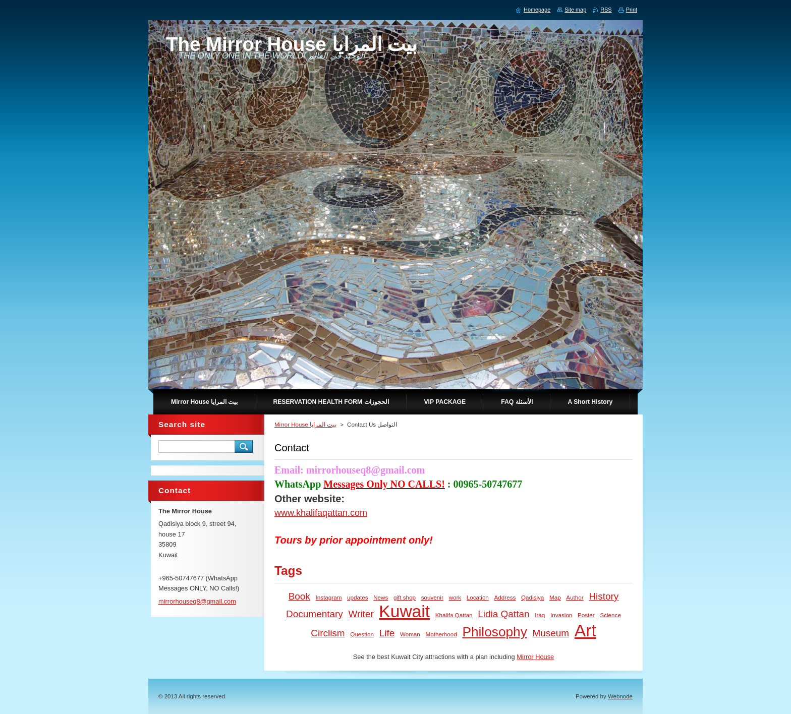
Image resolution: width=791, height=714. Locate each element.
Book (299, 596)
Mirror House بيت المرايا (305, 425)
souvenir (432, 597)
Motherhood (441, 634)
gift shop (404, 597)
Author (574, 597)
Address (505, 597)
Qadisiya (532, 597)
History (603, 596)
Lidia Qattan (503, 614)
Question (362, 634)
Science (610, 615)
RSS (605, 10)
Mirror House (535, 657)
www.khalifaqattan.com (320, 513)
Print (631, 10)
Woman (410, 634)
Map (555, 597)
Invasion (561, 615)
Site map (575, 10)
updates (357, 597)
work (454, 597)
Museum (550, 633)
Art (585, 630)
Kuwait (404, 611)
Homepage (537, 10)
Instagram (329, 597)
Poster (586, 615)
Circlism (328, 633)
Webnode (620, 696)
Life (387, 633)
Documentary (314, 614)
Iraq (540, 615)
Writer (361, 614)
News (380, 597)
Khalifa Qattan (454, 615)
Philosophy (494, 631)
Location (478, 597)
